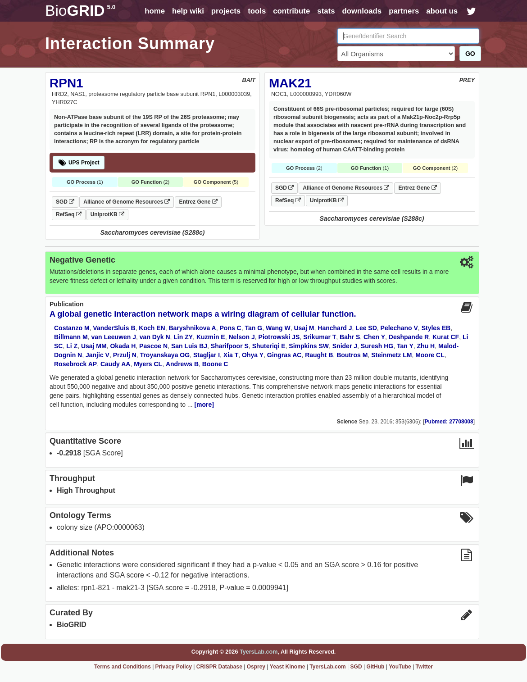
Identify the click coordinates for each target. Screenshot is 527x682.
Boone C (215, 364)
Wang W (278, 328)
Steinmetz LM (391, 355)
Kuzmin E (210, 337)
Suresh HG (377, 346)
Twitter (424, 667)
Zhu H (426, 346)
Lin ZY (183, 337)
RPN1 (66, 83)
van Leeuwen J (113, 337)
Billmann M (71, 337)
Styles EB (436, 328)
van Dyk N (155, 337)
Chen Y (374, 337)
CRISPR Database (219, 667)
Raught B (319, 355)
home (155, 11)
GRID (80, 10)
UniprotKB (107, 214)
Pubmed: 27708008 (449, 421)
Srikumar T (319, 337)
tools (257, 11)
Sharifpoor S (230, 346)
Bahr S (350, 337)
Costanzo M (72, 328)
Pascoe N (153, 346)
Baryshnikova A (192, 328)
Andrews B (182, 364)
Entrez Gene (198, 202)
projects (226, 11)
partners (404, 11)
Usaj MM (94, 346)
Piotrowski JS (279, 337)
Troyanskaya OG (165, 355)
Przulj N (124, 355)
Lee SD (366, 328)
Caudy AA (115, 364)
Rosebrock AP (75, 364)
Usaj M (304, 328)
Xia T (230, 355)
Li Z (71, 346)
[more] (204, 404)
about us (442, 11)
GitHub (375, 667)
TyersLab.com (258, 652)
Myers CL (148, 364)
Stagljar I (206, 355)
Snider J (344, 346)
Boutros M (352, 355)
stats (326, 11)
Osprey (256, 667)
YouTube (400, 667)
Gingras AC (284, 355)
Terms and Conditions (122, 667)
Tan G (254, 328)
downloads (362, 11)
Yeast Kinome (287, 667)
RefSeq (69, 214)
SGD (65, 202)
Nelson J (241, 337)
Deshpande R (409, 337)
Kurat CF (445, 337)
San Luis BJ (189, 346)
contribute (291, 11)
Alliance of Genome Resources (126, 202)
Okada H (123, 346)
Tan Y (405, 346)
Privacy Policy (173, 667)
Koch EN (152, 328)
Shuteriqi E (269, 346)
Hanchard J (335, 328)
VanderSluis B (114, 328)
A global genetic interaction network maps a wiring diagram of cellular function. (203, 313)
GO (470, 53)
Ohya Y (253, 355)
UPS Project (79, 162)
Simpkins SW (309, 346)
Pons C (230, 328)
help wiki (188, 11)
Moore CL (430, 355)
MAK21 (290, 83)
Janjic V (97, 355)
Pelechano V (399, 328)
